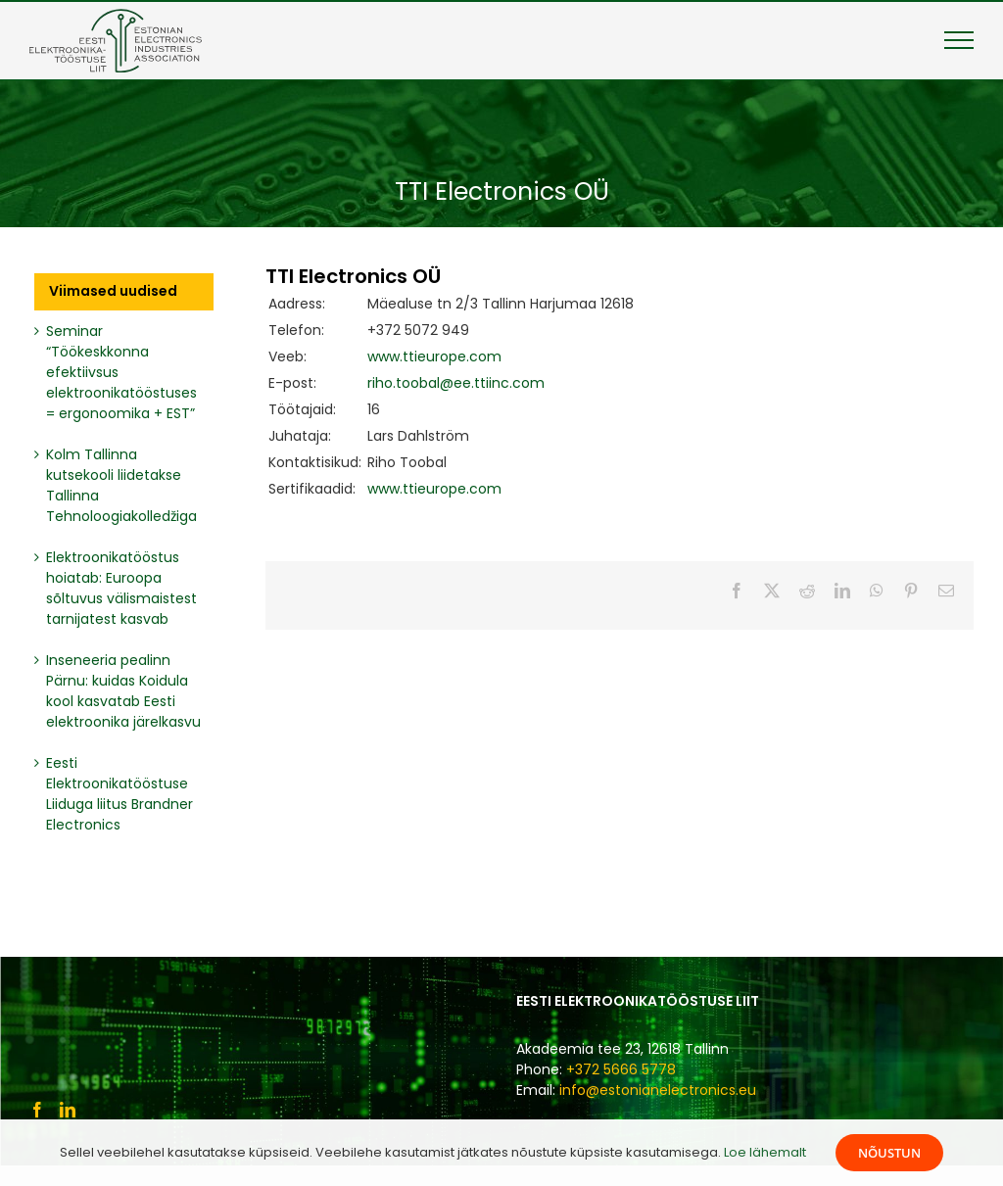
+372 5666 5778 (621, 1069)
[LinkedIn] (67, 1109)
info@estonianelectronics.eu (657, 1090)
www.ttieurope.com (434, 356)
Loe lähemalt (765, 1152)
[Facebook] (37, 1109)
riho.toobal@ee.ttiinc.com (456, 383)
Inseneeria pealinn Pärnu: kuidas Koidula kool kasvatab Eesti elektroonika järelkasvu (123, 691)
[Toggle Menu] (958, 40)
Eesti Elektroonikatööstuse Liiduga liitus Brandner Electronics (119, 793)
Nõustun (889, 1153)
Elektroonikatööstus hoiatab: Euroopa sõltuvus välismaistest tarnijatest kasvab (121, 588)
